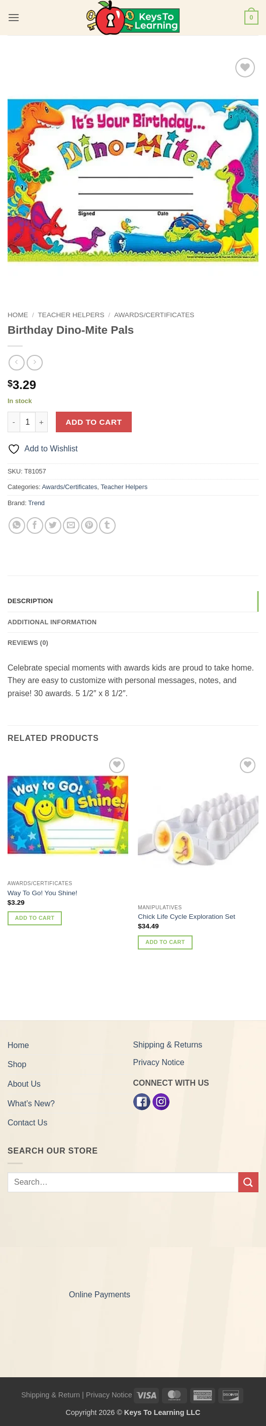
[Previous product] (34, 362)
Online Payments (99, 1294)
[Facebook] (141, 1101)
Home (18, 315)
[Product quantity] (28, 422)
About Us (24, 1084)
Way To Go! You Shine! (42, 893)
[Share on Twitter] (53, 525)
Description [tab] (30, 601)
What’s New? (31, 1103)
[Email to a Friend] (71, 525)
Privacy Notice (159, 1062)
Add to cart (94, 422)
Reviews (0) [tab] (28, 642)
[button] (14, 17)
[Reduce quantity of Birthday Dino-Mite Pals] (14, 422)
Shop (17, 1064)
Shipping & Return (50, 1395)
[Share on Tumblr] (107, 525)
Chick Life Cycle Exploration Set (186, 916)
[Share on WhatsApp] (17, 525)
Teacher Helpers (71, 315)
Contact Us (27, 1122)
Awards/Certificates (154, 315)
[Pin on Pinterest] (89, 525)
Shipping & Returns (168, 1044)
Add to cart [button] (34, 918)
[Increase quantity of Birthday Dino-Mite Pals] (42, 422)
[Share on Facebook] (35, 525)
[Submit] (248, 1182)
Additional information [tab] (52, 622)
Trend (36, 503)
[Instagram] (160, 1101)
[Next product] (16, 362)
